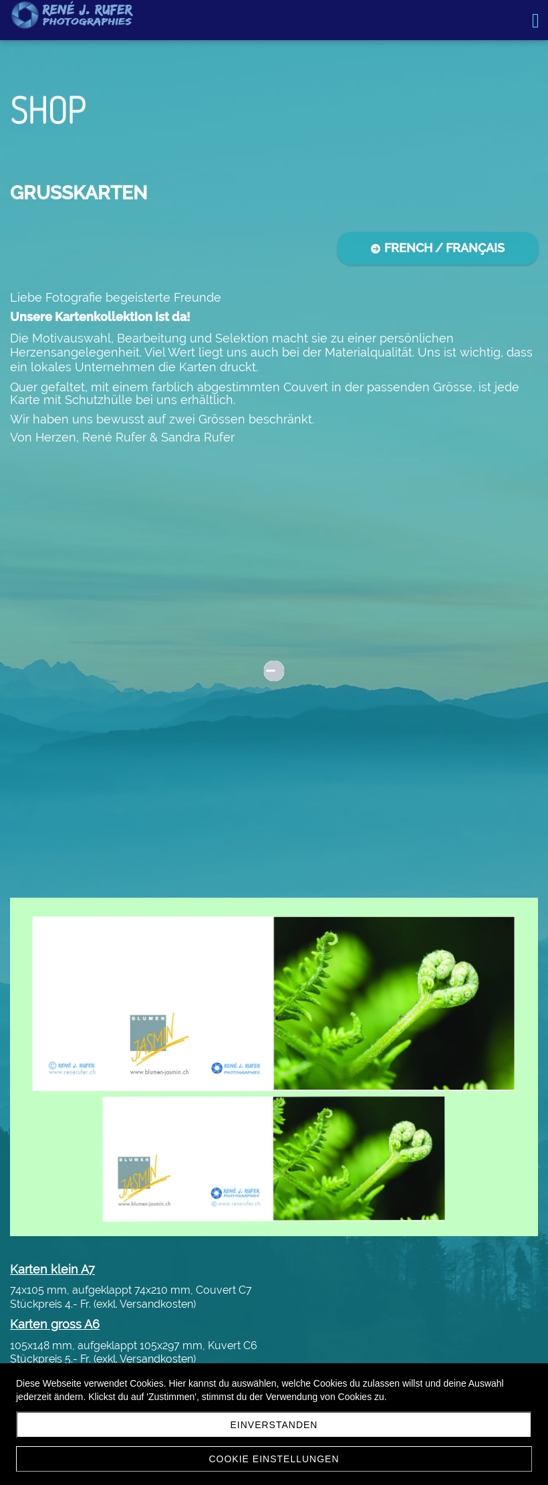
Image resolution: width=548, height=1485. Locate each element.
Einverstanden (274, 1424)
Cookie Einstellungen (274, 1459)
